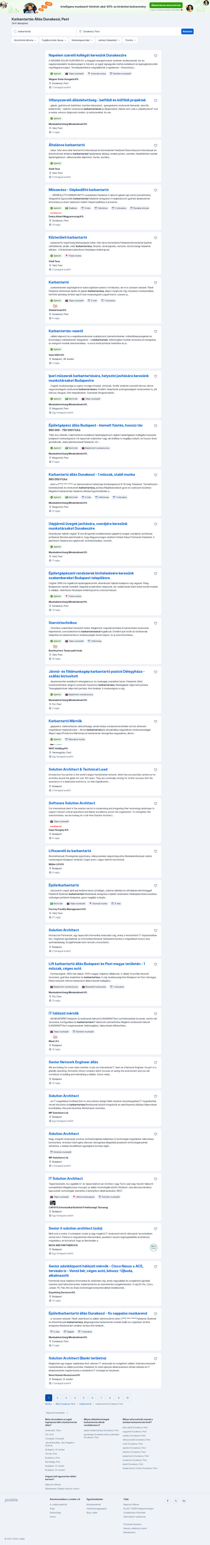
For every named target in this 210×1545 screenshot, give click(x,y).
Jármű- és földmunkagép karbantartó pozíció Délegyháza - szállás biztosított (97, 673)
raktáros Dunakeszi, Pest (134, 1452)
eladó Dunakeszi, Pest (133, 1464)
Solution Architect (64, 930)
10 (127, 1397)
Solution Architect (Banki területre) (77, 1358)
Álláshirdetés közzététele (166, 5)
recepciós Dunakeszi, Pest (135, 1460)
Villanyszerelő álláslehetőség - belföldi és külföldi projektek (97, 100)
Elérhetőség (55, 1512)
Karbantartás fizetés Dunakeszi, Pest (140, 1468)
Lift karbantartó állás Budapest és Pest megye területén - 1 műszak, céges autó (97, 966)
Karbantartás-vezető (66, 331)
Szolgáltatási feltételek (134, 1512)
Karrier (53, 1516)
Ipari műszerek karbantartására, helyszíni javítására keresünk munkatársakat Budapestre (99, 378)
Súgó (52, 1508)
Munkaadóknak (94, 1504)
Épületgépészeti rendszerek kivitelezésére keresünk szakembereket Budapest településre (91, 575)
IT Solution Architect (66, 1178)
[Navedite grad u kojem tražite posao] (109, 31)
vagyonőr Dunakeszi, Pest (135, 1431)
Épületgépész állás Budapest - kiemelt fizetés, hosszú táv (96, 425)
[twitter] (176, 1501)
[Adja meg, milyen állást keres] (44, 31)
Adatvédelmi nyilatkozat (134, 1516)
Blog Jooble (92, 1512)
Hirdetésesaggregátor (97, 1508)
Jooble (22, 1539)
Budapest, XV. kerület (55, 1470)
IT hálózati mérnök (64, 1013)
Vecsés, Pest (51, 1453)
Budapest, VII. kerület (55, 1449)
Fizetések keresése (132, 1524)
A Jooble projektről (58, 1504)
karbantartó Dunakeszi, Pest (136, 1456)
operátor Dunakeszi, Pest (134, 1448)
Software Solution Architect (72, 803)
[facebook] (168, 1501)
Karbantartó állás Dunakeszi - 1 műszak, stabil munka (92, 474)
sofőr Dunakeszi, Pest (133, 1444)
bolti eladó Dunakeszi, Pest (135, 1427)
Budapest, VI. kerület (54, 1466)
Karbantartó (59, 282)
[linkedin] (184, 1501)
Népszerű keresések (57, 1412)
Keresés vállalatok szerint (135, 1528)
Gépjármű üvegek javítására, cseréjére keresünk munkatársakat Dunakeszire (88, 526)
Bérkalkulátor (129, 1532)
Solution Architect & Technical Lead (78, 769)
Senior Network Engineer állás (73, 1062)
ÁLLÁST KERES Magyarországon (138, 1508)
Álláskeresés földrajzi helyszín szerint (62, 1488)
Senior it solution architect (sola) (75, 1228)
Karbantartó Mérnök (65, 721)
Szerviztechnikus (63, 623)
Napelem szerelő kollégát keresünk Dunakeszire (87, 55)
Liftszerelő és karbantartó (70, 851)
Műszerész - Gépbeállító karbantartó (79, 190)
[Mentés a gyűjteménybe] (156, 56)
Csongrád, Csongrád (54, 1438)
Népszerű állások (53, 1484)
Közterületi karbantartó (68, 237)
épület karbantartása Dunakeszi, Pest (101, 1430)
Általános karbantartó (67, 145)
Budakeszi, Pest (52, 1457)
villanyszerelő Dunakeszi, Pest (136, 1439)
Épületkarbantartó (64, 885)
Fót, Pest (49, 1434)
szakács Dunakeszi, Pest (134, 1435)
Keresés (187, 31)
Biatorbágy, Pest (52, 1462)
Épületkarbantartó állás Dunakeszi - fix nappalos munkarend (98, 1313)
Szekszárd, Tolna (53, 1430)
